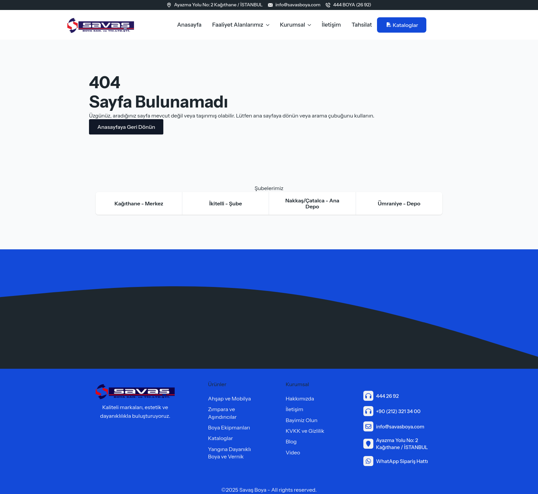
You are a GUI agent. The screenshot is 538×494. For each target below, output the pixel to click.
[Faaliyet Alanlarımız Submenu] (269, 25)
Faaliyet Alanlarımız (237, 24)
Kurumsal (292, 24)
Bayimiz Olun (301, 420)
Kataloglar (220, 438)
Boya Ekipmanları (229, 427)
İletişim (331, 24)
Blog (291, 441)
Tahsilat (362, 24)
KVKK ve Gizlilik (305, 430)
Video (293, 452)
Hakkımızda (300, 398)
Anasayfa (189, 24)
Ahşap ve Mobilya (229, 398)
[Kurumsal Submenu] (310, 25)
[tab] (139, 203)
